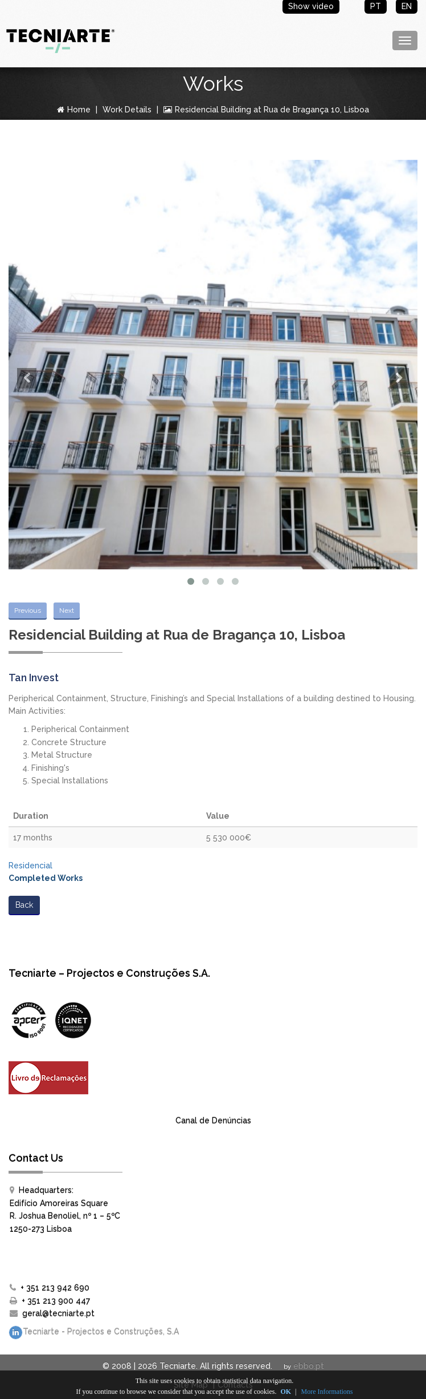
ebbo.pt (308, 1365)
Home (74, 109)
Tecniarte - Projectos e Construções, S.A (94, 1332)
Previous (27, 610)
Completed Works (46, 878)
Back (24, 904)
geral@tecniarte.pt (58, 1313)
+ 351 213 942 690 (55, 1287)
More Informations (327, 1392)
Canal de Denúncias (213, 1120)
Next (66, 610)
